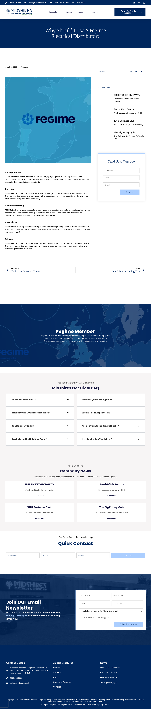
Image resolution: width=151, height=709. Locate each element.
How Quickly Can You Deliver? (97, 439)
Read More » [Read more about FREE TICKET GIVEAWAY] (39, 496)
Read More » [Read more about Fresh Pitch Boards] (111, 496)
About (81, 12)
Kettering (120, 700)
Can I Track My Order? (23, 426)
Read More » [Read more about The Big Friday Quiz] (111, 518)
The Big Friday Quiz (124, 132)
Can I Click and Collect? (24, 399)
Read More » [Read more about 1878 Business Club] (39, 518)
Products (54, 12)
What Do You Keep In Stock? (96, 412)
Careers (68, 12)
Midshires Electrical (101, 338)
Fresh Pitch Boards (124, 109)
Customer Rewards (62, 682)
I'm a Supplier (103, 618)
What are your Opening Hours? (97, 399)
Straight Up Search (102, 704)
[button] (40, 400)
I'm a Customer (87, 618)
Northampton (130, 700)
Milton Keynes (53, 701)
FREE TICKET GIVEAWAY (127, 95)
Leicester (66, 701)
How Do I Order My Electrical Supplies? (31, 412)
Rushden (140, 700)
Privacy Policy (81, 704)
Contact (94, 12)
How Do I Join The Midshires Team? (29, 439)
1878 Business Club (124, 121)
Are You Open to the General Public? (100, 426)
